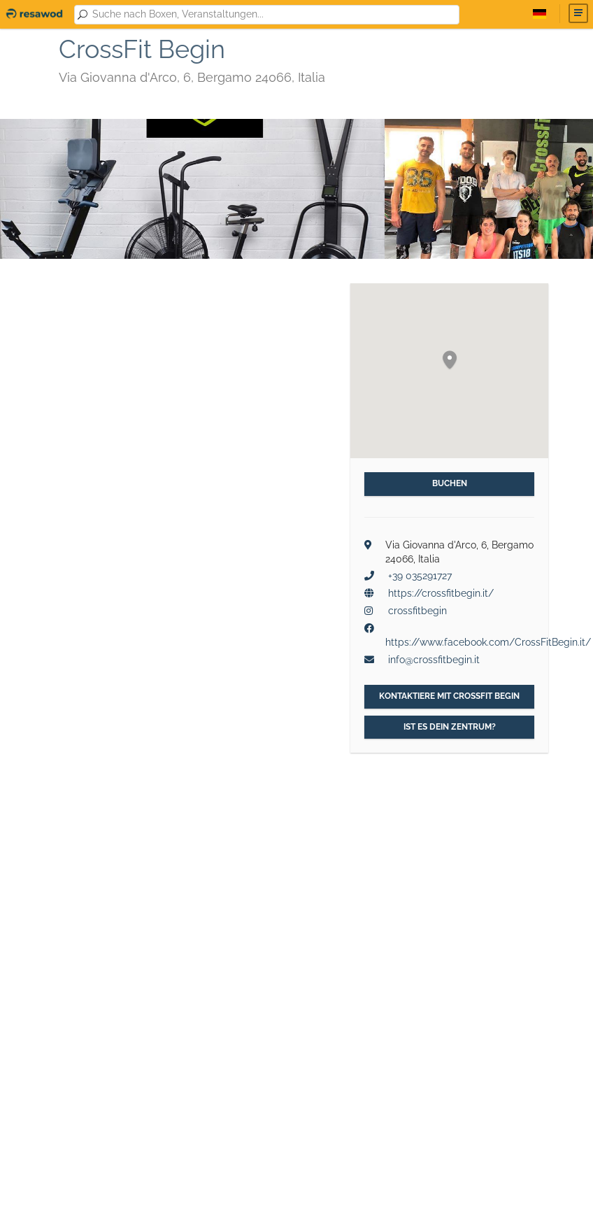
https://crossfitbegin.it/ (441, 593)
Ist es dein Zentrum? (449, 727)
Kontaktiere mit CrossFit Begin (449, 696)
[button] (449, 360)
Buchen (449, 483)
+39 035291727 (420, 575)
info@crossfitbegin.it (434, 659)
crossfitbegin (417, 610)
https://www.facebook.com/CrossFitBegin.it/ (488, 642)
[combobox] (273, 15)
